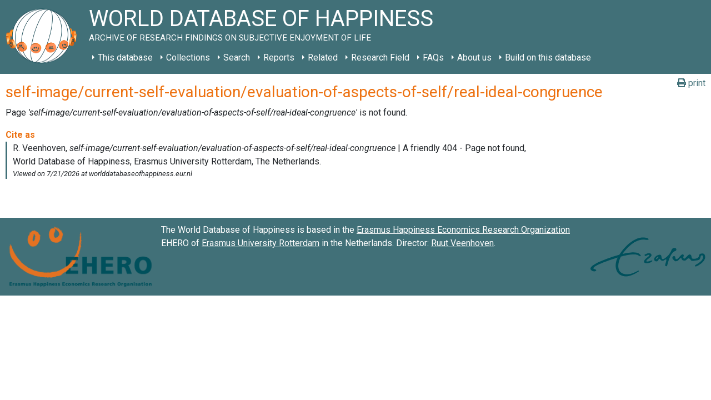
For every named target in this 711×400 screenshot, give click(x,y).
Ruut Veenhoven (462, 243)
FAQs (433, 57)
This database (125, 57)
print (691, 83)
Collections (188, 57)
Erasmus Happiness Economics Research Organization (463, 229)
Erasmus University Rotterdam (260, 243)
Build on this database (548, 57)
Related (323, 57)
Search (236, 57)
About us (474, 57)
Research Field (380, 57)
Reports (278, 57)
